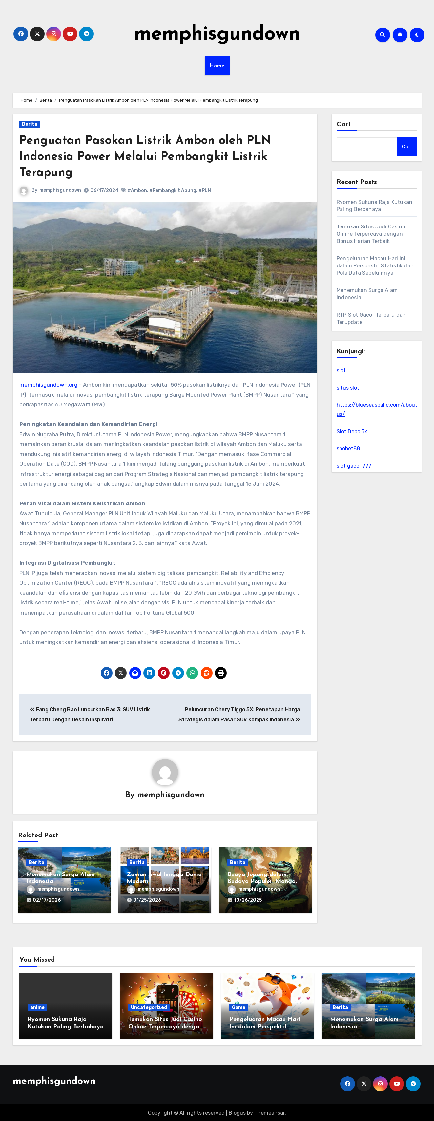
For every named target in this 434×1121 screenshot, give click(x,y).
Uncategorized (149, 1006)
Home (217, 66)
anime (37, 1006)
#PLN (205, 190)
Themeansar (269, 1111)
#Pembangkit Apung (173, 190)
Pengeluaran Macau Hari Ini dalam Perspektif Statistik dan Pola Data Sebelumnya (375, 265)
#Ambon (137, 190)
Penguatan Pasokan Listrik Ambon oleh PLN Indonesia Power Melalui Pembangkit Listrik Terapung (152, 157)
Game (238, 1006)
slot (341, 370)
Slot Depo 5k (352, 431)
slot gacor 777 (354, 466)
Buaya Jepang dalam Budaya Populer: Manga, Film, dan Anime (262, 882)
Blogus (237, 1111)
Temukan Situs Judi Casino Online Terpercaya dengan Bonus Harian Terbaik (371, 234)
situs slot (348, 388)
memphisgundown (217, 35)
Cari (344, 124)
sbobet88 (348, 448)
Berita (29, 124)
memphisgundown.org (48, 385)
